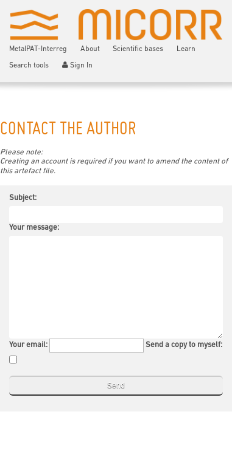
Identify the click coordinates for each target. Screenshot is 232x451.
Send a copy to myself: (184, 345)
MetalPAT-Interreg (38, 49)
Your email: (28, 345)
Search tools (29, 65)
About (90, 49)
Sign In (77, 65)
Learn (186, 49)
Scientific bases (138, 49)
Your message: (34, 228)
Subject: (23, 198)
